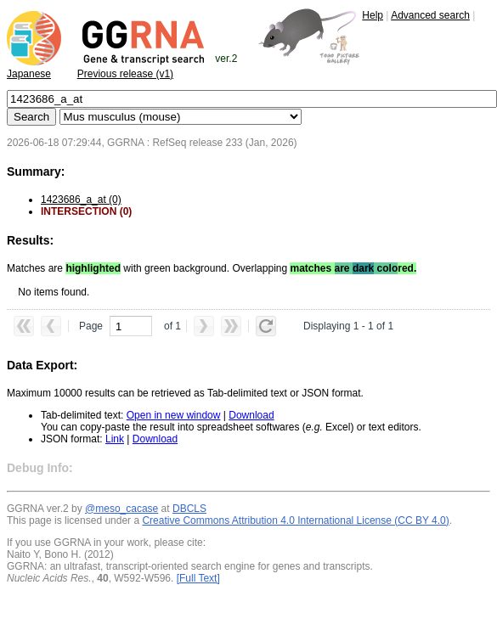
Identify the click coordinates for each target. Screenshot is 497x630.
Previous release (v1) (125, 74)
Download (251, 415)
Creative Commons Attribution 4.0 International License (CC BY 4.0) (295, 520)
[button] (24, 326)
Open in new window (174, 415)
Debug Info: (40, 468)
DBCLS (189, 509)
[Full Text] (198, 578)
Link (114, 439)
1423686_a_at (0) (81, 199)
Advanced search (430, 15)
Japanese (29, 74)
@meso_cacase (121, 509)
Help (372, 15)
